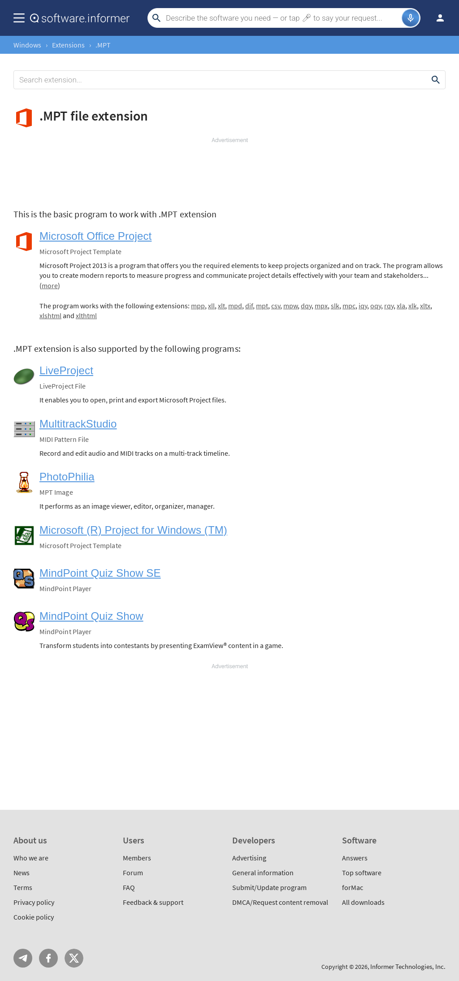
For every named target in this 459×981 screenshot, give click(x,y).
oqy (375, 305)
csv (275, 305)
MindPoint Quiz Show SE (100, 573)
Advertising (249, 857)
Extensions (68, 44)
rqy (389, 305)
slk (335, 305)
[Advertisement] (229, 171)
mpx (321, 305)
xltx (425, 305)
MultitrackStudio (78, 424)
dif (249, 305)
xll (211, 305)
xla (401, 305)
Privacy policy (33, 902)
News (21, 872)
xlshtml (50, 315)
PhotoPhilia (67, 477)
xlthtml (86, 315)
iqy (363, 305)
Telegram (22, 958)
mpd (235, 305)
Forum (133, 872)
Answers (355, 857)
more (50, 285)
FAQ (129, 887)
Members (137, 857)
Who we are (30, 857)
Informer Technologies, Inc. (408, 966)
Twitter (74, 958)
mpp (198, 305)
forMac (352, 887)
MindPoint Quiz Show (91, 616)
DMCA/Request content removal (280, 902)
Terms (22, 887)
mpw (290, 305)
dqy (306, 305)
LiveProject (66, 370)
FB (48, 958)
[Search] (282, 18)
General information (263, 872)
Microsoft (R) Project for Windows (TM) (133, 530)
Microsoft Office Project (95, 236)
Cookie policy (33, 916)
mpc (348, 305)
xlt (221, 305)
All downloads (363, 902)
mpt (262, 305)
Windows (27, 44)
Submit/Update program (269, 887)
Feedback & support (153, 902)
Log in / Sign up (436, 18)
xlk (412, 305)
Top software (361, 872)
